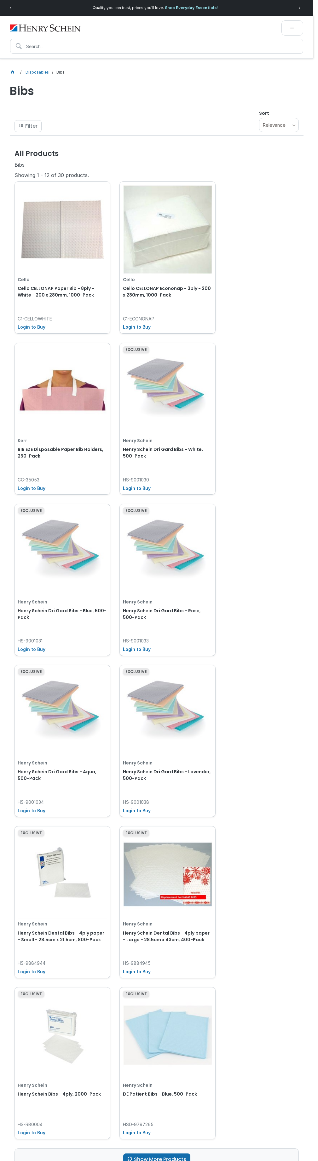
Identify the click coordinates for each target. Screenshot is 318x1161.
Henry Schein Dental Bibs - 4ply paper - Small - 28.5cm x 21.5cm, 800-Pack (250, 595)
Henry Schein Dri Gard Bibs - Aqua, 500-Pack (57, 592)
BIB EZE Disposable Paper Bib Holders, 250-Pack (246, 284)
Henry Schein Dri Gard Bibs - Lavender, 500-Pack (148, 592)
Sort (264, 113)
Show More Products (160, 808)
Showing (51, 175)
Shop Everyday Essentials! (191, 7)
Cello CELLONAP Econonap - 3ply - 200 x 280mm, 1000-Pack (155, 284)
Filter (31, 126)
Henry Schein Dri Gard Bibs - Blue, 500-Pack (154, 438)
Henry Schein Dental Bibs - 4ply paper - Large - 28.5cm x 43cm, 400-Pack (54, 749)
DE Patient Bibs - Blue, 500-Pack (250, 743)
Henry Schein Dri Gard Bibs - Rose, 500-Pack (252, 438)
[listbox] (279, 125)
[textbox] (156, 46)
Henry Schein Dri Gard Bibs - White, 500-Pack (58, 438)
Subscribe (270, 1026)
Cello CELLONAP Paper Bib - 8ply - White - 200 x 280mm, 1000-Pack (56, 284)
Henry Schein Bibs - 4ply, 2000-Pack (152, 746)
